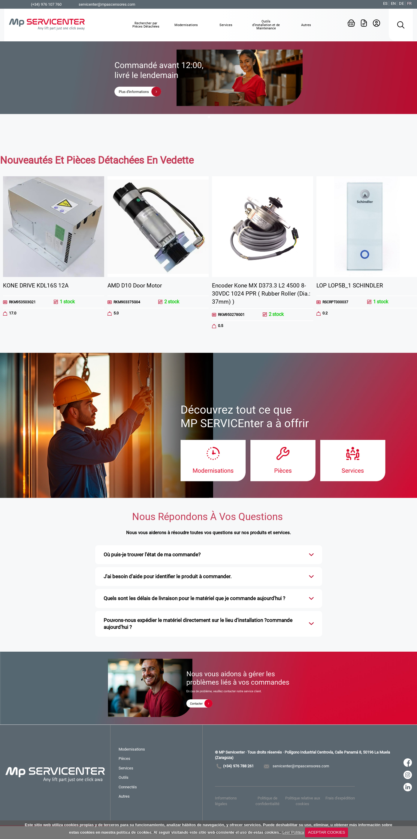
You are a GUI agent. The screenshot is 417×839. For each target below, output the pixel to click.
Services (126, 768)
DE (401, 3)
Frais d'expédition (340, 798)
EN (393, 3)
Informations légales (226, 801)
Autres (124, 796)
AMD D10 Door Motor (134, 285)
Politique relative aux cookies (302, 801)
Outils (123, 777)
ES (385, 3)
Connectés (128, 787)
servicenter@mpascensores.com (107, 4)
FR (409, 3)
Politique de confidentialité (267, 801)
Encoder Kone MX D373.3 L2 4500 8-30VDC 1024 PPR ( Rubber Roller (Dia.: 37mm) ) (261, 293)
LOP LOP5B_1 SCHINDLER (349, 285)
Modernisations (132, 749)
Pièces (124, 758)
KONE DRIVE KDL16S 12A (35, 285)
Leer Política (293, 832)
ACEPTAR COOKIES (326, 832)
